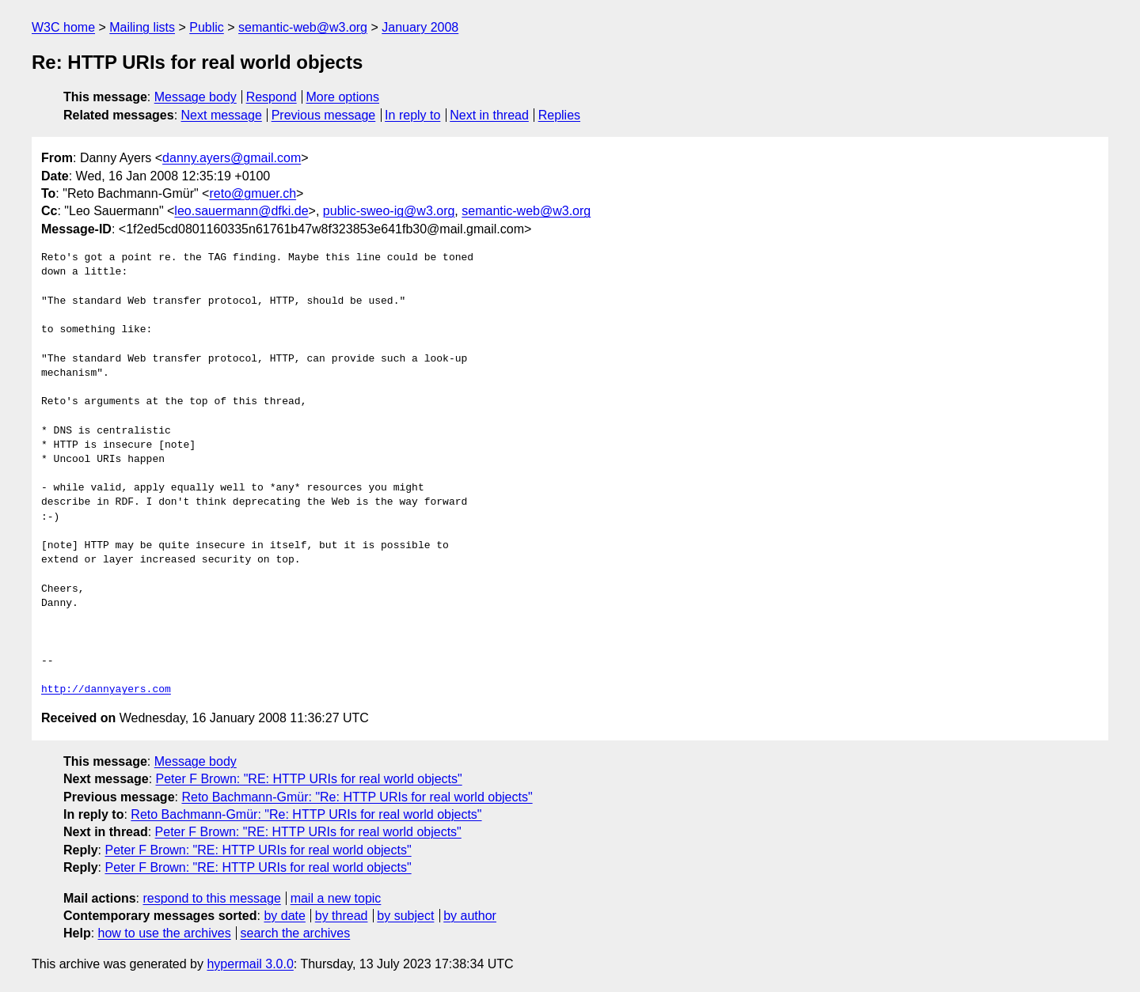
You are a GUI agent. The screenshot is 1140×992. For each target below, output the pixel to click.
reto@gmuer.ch (252, 193)
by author (469, 915)
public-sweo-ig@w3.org (389, 211)
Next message (221, 115)
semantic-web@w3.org (302, 27)
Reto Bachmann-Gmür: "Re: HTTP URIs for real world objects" (356, 797)
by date (284, 915)
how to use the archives (164, 933)
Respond (271, 97)
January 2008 (420, 27)
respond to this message (211, 898)
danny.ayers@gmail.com (231, 158)
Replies (559, 115)
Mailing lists (142, 27)
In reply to (412, 115)
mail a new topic (336, 898)
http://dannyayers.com (106, 690)
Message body (195, 97)
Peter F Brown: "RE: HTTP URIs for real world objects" (309, 779)
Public (206, 27)
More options (343, 97)
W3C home (63, 27)
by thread (341, 915)
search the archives (296, 933)
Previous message (324, 115)
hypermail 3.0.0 (250, 964)
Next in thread (489, 115)
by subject (405, 915)
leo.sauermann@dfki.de (241, 211)
